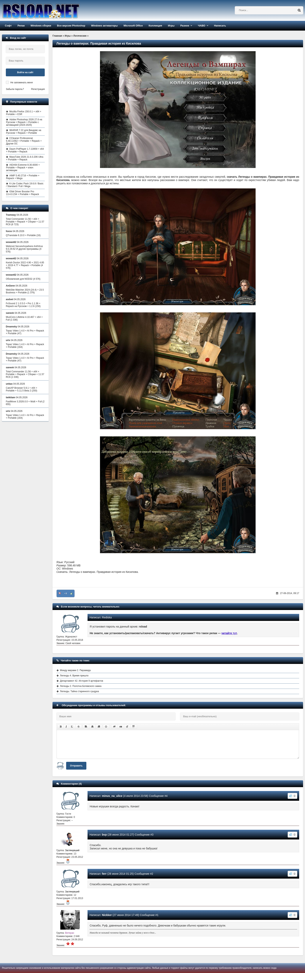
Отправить (76, 765)
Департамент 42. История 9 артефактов (81, 680)
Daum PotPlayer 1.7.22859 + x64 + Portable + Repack (25, 150)
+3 (65, 593)
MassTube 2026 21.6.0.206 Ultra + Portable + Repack (24, 158)
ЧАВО (201, 25)
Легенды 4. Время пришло (74, 675)
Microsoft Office (133, 25)
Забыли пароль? (15, 89)
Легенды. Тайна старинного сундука (79, 691)
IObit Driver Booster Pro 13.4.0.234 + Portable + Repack (22, 193)
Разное (184, 25)
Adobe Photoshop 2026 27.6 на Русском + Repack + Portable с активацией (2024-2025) (24, 122)
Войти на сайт (25, 72)
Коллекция (155, 25)
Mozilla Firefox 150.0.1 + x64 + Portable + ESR (23, 113)
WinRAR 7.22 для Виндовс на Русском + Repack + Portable (23, 131)
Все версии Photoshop (71, 25)
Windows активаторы (104, 25)
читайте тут (229, 633)
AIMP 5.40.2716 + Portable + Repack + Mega (22, 177)
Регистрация (38, 89)
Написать (220, 25)
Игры (171, 25)
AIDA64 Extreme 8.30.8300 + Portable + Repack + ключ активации (23, 167)
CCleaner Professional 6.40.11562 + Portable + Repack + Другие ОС (24, 141)
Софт (8, 25)
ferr (104, 873)
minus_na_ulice (112, 795)
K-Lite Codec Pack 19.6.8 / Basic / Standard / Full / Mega (24, 185)
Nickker (107, 915)
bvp (104, 834)
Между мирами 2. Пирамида (75, 670)
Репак (21, 25)
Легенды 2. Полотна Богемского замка (80, 686)
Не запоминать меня (21, 82)
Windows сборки (41, 25)
